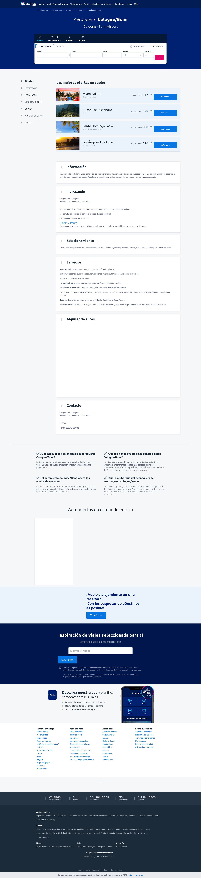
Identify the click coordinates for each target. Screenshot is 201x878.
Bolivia (48, 815)
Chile (55, 815)
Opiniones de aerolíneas (80, 744)
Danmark (89, 829)
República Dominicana (98, 815)
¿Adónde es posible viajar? (48, 744)
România (111, 833)
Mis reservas (140, 741)
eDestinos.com (107, 856)
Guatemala (113, 815)
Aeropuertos (75, 747)
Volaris (105, 756)
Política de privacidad (144, 744)
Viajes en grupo (43, 762)
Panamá (150, 815)
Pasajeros (147, 51)
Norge (71, 833)
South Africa (68, 846)
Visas (129, 4)
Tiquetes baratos (44, 741)
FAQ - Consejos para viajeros (82, 759)
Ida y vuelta (45, 46)
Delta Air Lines (108, 741)
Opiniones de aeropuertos (80, 750)
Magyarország (42, 833)
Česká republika (77, 829)
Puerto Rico (41, 819)
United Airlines (108, 735)
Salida (105, 51)
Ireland (141, 829)
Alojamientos (42, 735)
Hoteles (40, 747)
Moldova (53, 833)
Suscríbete (67, 659)
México (132, 815)
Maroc (51, 846)
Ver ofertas (96, 615)
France (117, 829)
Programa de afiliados (144, 735)
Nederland (62, 833)
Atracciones (107, 4)
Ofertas (95, 4)
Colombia (73, 815)
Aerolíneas (74, 738)
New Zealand (121, 846)
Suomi (136, 833)
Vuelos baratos (60, 4)
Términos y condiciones (145, 738)
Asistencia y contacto (144, 747)
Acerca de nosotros (143, 731)
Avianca (105, 750)
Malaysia (91, 846)
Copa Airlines (107, 744)
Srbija (103, 833)
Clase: (152, 46)
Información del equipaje (80, 756)
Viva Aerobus (107, 759)
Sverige (119, 833)
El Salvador (62, 815)
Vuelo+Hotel (45, 4)
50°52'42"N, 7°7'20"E (68, 223)
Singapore (101, 846)
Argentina (40, 815)
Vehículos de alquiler (45, 750)
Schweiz (144, 833)
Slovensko (128, 833)
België (38, 829)
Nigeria (59, 846)
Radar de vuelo (76, 735)
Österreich (79, 833)
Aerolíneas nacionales (79, 741)
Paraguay (51, 819)
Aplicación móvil (76, 731)
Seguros (40, 759)
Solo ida (60, 46)
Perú (157, 815)
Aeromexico (107, 753)
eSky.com (95, 856)
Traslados (119, 4)
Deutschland (100, 829)
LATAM (105, 738)
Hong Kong (81, 846)
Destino (73, 51)
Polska (88, 833)
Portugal (96, 833)
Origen (39, 51)
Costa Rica (82, 815)
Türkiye (110, 846)
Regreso (126, 51)
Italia (148, 829)
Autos (86, 4)
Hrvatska (133, 829)
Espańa (110, 829)
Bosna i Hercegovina (51, 829)
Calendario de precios (79, 753)
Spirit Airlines (107, 747)
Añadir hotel (139, 46)
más (130, 875)
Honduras (123, 815)
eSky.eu (87, 856)
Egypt (38, 846)
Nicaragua (141, 815)
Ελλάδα (125, 829)
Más (136, 4)
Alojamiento (76, 4)
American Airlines (109, 731)
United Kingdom (42, 837)
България (65, 829)
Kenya (44, 846)
